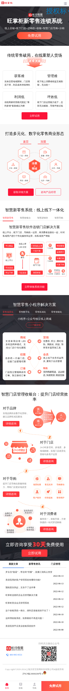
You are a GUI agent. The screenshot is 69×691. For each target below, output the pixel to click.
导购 (34, 688)
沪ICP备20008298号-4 (32, 674)
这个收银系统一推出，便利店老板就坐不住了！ (28, 610)
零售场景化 (8, 312)
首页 (7, 688)
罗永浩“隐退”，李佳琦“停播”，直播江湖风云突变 (29, 572)
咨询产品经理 (48, 192)
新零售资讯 (34, 564)
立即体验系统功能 (35, 286)
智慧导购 (59, 218)
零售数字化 (24, 312)
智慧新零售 (8, 218)
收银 (21, 688)
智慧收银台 (25, 218)
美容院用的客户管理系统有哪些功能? (23, 580)
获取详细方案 (20, 192)
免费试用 (34, 35)
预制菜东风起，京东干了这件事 (20, 587)
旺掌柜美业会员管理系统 (17, 603)
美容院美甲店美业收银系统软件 (20, 626)
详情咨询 (11, 423)
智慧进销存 (42, 218)
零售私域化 (40, 312)
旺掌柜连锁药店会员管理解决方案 (22, 595)
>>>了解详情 (34, 325)
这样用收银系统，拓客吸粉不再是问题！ (25, 618)
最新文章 (13, 564)
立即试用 (35, 115)
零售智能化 (56, 312)
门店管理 (55, 564)
